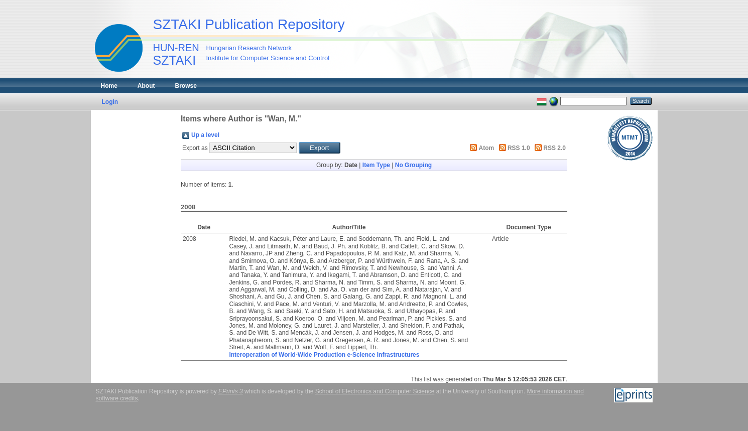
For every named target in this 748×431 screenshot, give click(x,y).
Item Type (376, 165)
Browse (186, 85)
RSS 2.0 (554, 148)
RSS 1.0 (519, 148)
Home (109, 85)
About (146, 85)
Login (110, 101)
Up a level (205, 134)
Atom (486, 148)
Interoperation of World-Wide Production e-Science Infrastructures (324, 354)
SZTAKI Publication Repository (249, 24)
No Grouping (413, 165)
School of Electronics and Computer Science (374, 391)
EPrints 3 (230, 391)
